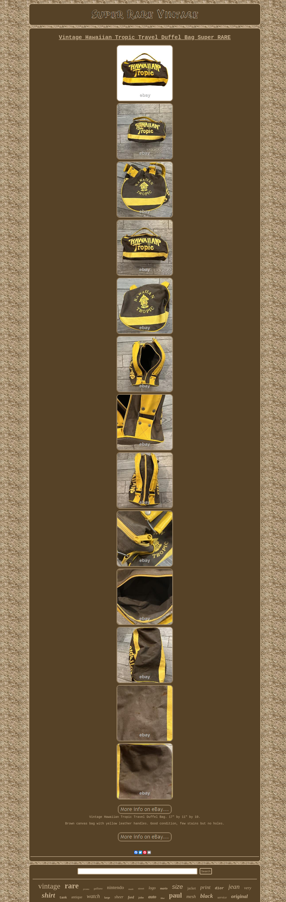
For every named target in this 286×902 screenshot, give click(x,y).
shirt (48, 895)
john (141, 897)
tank (63, 897)
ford (131, 897)
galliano (98, 888)
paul (175, 895)
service (222, 897)
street (141, 888)
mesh (191, 896)
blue (163, 898)
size (177, 886)
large (107, 897)
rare (72, 886)
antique (76, 897)
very (247, 887)
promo (86, 889)
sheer (118, 897)
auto (152, 896)
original (239, 896)
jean (234, 886)
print (205, 887)
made (131, 889)
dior (219, 888)
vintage (49, 886)
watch (93, 896)
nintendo (115, 887)
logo (152, 888)
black (206, 896)
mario (163, 888)
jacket (191, 888)
